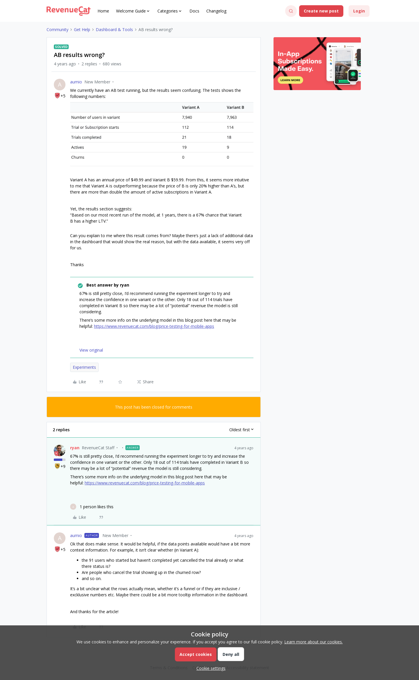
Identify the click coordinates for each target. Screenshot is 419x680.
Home (103, 11)
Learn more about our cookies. (313, 642)
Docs (194, 11)
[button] (321, 11)
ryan (74, 447)
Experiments (84, 367)
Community (57, 29)
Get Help (82, 29)
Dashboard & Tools (114, 29)
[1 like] (91, 507)
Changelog (216, 11)
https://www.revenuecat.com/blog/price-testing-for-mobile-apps (154, 326)
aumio (76, 82)
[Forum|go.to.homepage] (68, 11)
